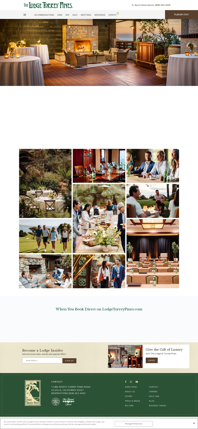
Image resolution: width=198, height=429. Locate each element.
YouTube (137, 382)
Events (112, 15)
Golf (75, 15)
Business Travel (157, 405)
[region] (99, 423)
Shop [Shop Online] (151, 360)
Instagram (131, 382)
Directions (131, 387)
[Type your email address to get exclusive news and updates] (42, 360)
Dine (59, 15)
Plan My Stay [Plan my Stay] (181, 14)
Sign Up (69, 361)
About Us (130, 391)
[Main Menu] (24, 15)
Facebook (126, 382)
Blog (151, 401)
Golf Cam (154, 396)
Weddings (99, 15)
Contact (153, 387)
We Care (129, 405)
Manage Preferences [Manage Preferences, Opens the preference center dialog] (133, 424)
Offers (128, 396)
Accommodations (44, 15)
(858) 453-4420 (162, 5)
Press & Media (132, 401)
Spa (67, 15)
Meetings (86, 15)
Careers (153, 391)
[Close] (194, 423)
